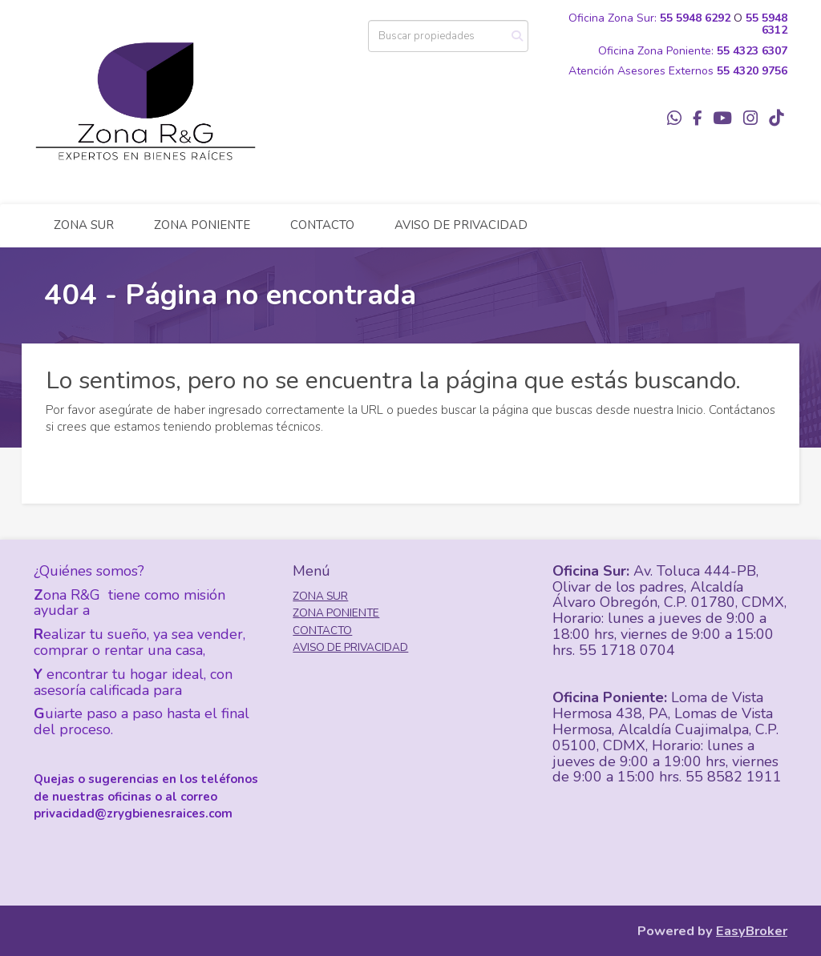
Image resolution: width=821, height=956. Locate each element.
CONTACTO (322, 225)
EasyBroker (751, 931)
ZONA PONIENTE (202, 225)
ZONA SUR (84, 225)
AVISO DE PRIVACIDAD (461, 225)
